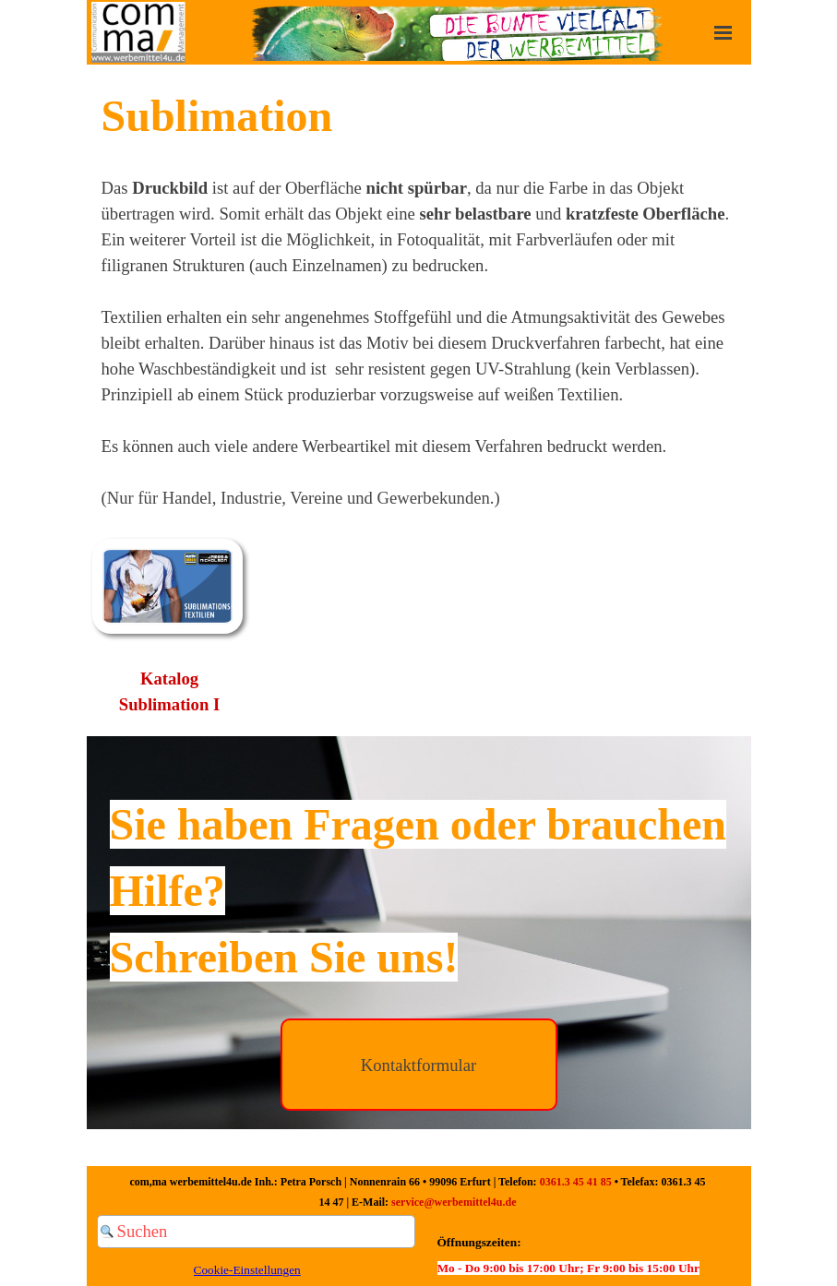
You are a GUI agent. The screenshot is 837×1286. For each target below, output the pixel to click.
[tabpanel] (419, 297)
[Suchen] (256, 1231)
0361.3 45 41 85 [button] (576, 1181)
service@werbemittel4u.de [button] (453, 1202)
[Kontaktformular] (419, 1064)
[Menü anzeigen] (723, 32)
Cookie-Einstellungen (247, 1270)
